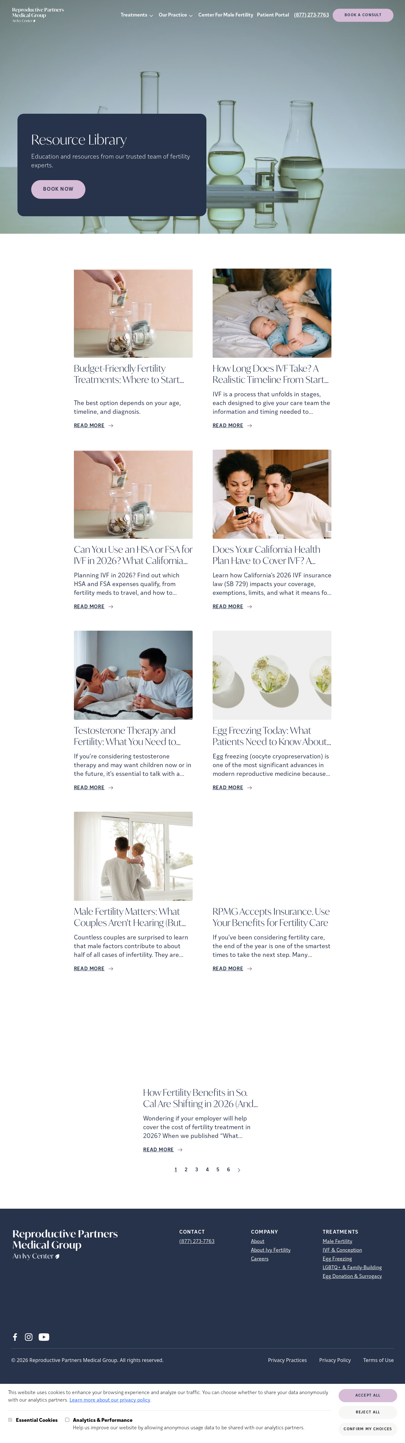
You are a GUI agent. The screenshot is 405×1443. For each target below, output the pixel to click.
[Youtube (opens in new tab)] (44, 1337)
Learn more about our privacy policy (110, 1400)
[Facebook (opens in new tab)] (15, 1337)
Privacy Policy (335, 1360)
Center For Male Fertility (225, 15)
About (257, 1241)
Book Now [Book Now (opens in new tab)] (58, 189)
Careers (259, 1259)
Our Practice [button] (173, 15)
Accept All (368, 1396)
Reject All (368, 1412)
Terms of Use (378, 1360)
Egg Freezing (337, 1259)
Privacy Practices (287, 1360)
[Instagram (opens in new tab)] (28, 1337)
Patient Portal (273, 15)
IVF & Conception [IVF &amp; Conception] (342, 1250)
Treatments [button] (134, 15)
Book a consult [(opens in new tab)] (363, 15)
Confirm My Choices (368, 1429)
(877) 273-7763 (311, 15)
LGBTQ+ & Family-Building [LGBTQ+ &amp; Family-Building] (352, 1267)
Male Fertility (337, 1241)
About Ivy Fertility (271, 1250)
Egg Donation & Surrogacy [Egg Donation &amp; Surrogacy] (352, 1276)
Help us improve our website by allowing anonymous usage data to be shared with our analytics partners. (189, 1424)
